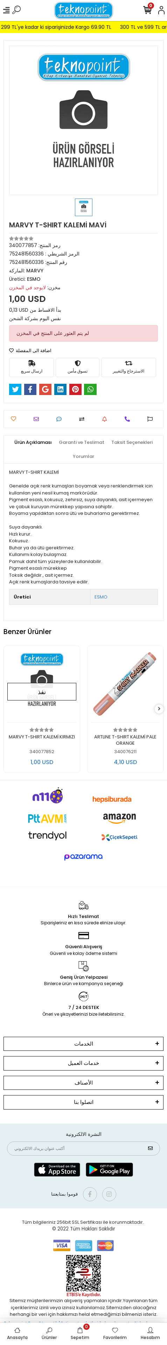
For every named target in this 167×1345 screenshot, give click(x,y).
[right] (159, 709)
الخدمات (83, 1043)
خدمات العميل (83, 1063)
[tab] (33, 442)
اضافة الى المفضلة (30, 350)
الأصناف (84, 1082)
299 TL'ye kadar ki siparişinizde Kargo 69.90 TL (66, 27)
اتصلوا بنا (83, 1102)
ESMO (101, 597)
